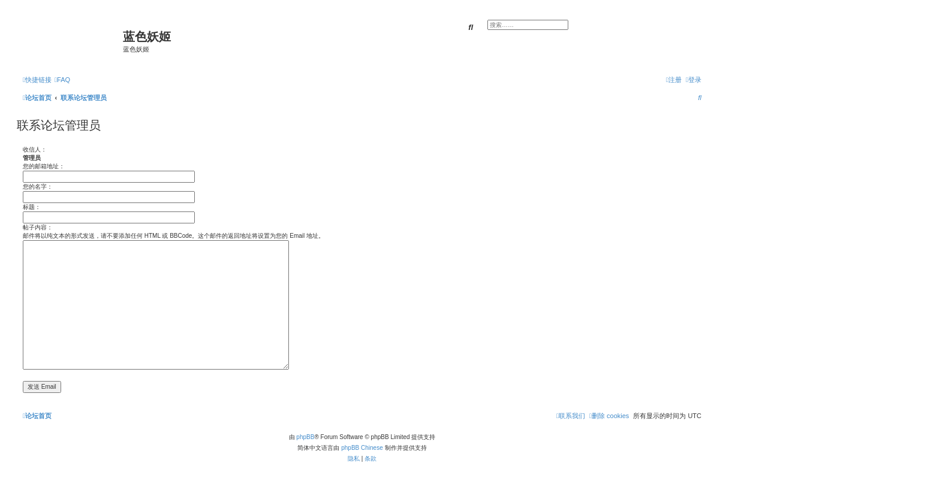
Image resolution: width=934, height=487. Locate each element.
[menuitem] (62, 79)
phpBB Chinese (362, 447)
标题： (32, 207)
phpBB (305, 437)
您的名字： (38, 186)
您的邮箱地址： (44, 166)
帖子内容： (38, 227)
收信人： (35, 149)
